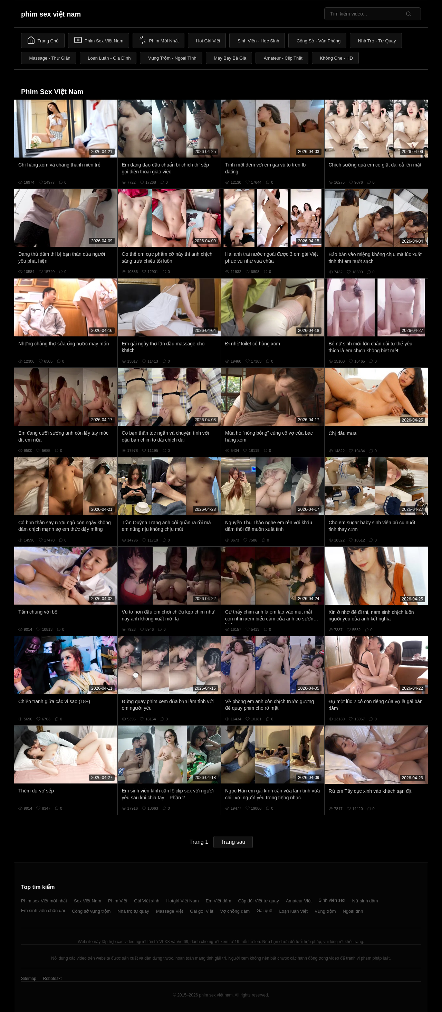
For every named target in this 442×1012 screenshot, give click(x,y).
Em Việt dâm (218, 900)
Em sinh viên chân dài (43, 910)
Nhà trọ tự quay (133, 911)
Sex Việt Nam (87, 900)
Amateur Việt (299, 900)
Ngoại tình (353, 911)
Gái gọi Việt (201, 911)
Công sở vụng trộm (91, 911)
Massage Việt (169, 911)
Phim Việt (117, 900)
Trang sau (233, 842)
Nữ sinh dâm (365, 900)
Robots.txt (52, 978)
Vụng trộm (325, 911)
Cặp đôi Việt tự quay (258, 900)
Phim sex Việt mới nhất (44, 900)
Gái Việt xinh (146, 900)
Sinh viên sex (331, 900)
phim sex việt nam (51, 14)
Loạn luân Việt (293, 911)
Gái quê (264, 910)
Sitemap (28, 978)
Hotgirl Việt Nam (182, 900)
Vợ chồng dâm (235, 911)
